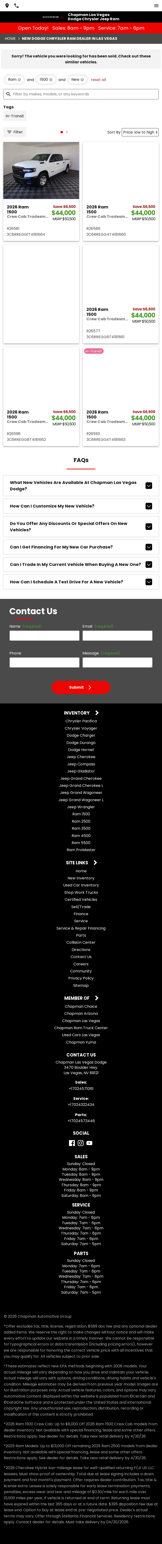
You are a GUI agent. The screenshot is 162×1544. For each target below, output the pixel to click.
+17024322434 (81, 1104)
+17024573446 (81, 1121)
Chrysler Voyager (81, 728)
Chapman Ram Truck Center (81, 1028)
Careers (81, 964)
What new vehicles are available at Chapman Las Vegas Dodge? (81, 485)
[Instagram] (81, 1143)
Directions (81, 949)
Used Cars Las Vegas (81, 1035)
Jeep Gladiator (81, 771)
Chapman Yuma (81, 1042)
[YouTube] (89, 1143)
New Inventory (81, 878)
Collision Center (81, 942)
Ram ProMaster (81, 850)
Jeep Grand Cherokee (81, 778)
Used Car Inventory (81, 885)
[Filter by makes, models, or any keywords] (81, 94)
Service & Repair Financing (81, 928)
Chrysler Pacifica (81, 721)
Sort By (114, 132)
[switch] (156, 5)
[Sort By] (140, 132)
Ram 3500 (81, 828)
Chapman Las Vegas (81, 1021)
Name (25, 626)
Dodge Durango (81, 742)
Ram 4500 (81, 835)
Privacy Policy (81, 978)
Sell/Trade (81, 907)
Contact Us (81, 956)
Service (81, 921)
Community (81, 971)
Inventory (77, 713)
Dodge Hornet (81, 749)
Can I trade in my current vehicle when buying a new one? (81, 564)
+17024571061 (81, 1088)
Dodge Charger (81, 735)
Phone (15, 653)
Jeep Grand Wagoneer (81, 792)
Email (97, 626)
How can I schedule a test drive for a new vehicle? (81, 582)
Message (101, 653)
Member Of (77, 998)
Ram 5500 (81, 842)
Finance (81, 914)
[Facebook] (72, 1143)
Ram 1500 (81, 814)
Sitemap (81, 985)
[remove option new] (77, 79)
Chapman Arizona (81, 1013)
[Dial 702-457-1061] (16, 5)
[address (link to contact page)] (7, 5)
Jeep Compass (81, 764)
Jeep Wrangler (81, 807)
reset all (98, 79)
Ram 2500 (81, 821)
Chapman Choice (81, 1006)
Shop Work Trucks (81, 892)
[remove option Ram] (14, 79)
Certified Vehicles (81, 899)
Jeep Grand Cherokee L (81, 785)
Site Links (77, 863)
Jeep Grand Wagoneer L (81, 800)
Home (10, 38)
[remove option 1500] (46, 79)
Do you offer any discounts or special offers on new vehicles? (81, 526)
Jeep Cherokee (81, 757)
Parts (81, 935)
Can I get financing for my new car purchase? (81, 547)
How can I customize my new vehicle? (81, 506)
